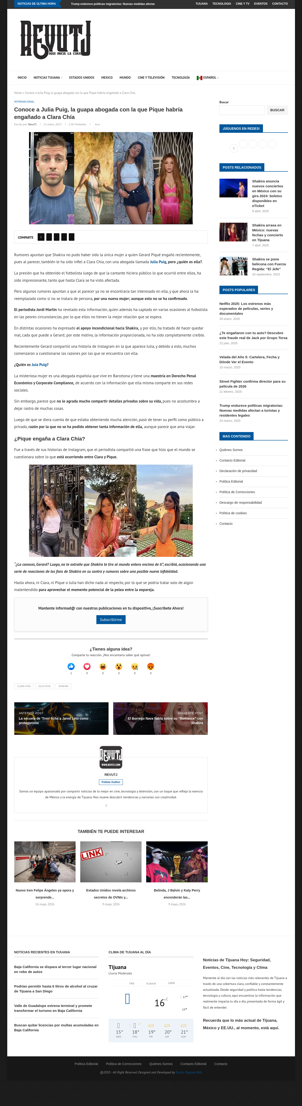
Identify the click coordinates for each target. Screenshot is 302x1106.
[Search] (279, 78)
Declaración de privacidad (238, 471)
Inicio (22, 77)
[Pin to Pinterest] (56, 237)
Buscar (224, 102)
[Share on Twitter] (49, 237)
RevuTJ (32, 124)
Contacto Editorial (232, 460)
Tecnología (180, 77)
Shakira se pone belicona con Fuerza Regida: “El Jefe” (269, 264)
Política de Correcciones (237, 492)
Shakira (63, 689)
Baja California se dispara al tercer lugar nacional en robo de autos (55, 972)
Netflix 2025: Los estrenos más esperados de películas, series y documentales (246, 308)
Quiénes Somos (231, 450)
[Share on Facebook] (41, 237)
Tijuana (202, 3)
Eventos (260, 3)
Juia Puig (39, 364)
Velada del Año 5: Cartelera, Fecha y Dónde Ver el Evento (249, 359)
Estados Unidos (81, 77)
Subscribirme (111, 620)
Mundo (125, 77)
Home (18, 93)
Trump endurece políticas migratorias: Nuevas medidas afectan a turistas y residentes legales (133, 4)
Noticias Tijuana (47, 77)
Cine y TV (242, 3)
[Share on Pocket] (71, 237)
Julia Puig (158, 262)
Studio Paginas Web (189, 1075)
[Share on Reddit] (64, 237)
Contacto (280, 3)
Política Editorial (231, 481)
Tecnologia (221, 3)
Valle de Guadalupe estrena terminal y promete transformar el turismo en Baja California (53, 1011)
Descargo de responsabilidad (240, 502)
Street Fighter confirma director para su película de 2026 (252, 383)
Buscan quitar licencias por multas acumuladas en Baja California (56, 1030)
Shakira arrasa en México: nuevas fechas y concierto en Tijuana (267, 232)
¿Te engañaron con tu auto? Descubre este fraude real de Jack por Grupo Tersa (253, 335)
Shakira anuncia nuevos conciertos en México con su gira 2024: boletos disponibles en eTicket (267, 193)
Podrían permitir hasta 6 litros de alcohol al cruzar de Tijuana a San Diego (56, 991)
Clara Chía (24, 689)
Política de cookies (233, 513)
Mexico (107, 77)
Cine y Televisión (151, 77)
